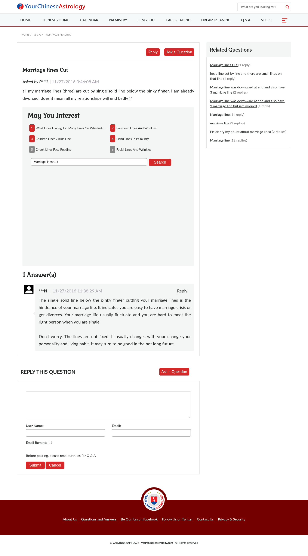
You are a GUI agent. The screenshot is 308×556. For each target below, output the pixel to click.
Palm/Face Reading (58, 34)
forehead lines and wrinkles (136, 128)
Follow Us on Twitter (177, 524)
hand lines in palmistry (132, 139)
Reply (153, 51)
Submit (35, 470)
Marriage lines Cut (224, 65)
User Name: (34, 431)
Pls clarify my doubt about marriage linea (240, 132)
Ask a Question (179, 51)
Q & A (245, 20)
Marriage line (220, 140)
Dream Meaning (216, 20)
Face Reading (178, 20)
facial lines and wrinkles (133, 149)
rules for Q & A (84, 461)
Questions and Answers (99, 524)
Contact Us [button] (205, 524)
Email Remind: (36, 448)
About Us (70, 524)
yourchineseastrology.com (157, 548)
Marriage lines (220, 114)
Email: (116, 431)
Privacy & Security (231, 524)
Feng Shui (146, 20)
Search (160, 162)
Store (266, 20)
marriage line (219, 123)
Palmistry (118, 20)
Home (25, 20)
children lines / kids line (53, 139)
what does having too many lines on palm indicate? (71, 128)
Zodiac (55, 20)
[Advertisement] (108, 215)
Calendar (89, 20)
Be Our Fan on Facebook (139, 524)
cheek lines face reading (53, 149)
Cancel (55, 470)
